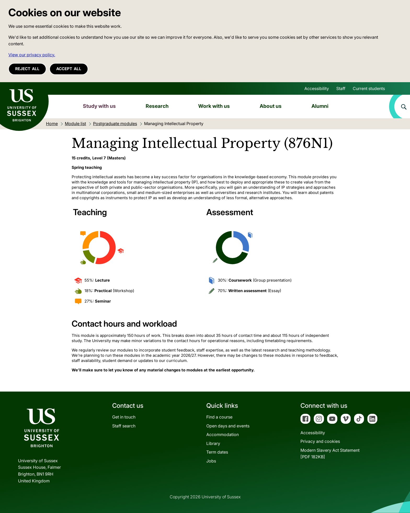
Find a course (219, 417)
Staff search (123, 425)
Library (213, 443)
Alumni (319, 106)
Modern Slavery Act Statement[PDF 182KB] (330, 454)
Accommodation (222, 434)
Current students (369, 88)
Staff (340, 88)
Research (157, 106)
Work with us (214, 106)
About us (271, 106)
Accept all (68, 68)
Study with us (99, 106)
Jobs (211, 461)
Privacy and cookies (320, 441)
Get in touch (123, 417)
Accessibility (316, 88)
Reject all (27, 68)
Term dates (217, 452)
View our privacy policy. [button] (31, 54)
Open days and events (227, 425)
